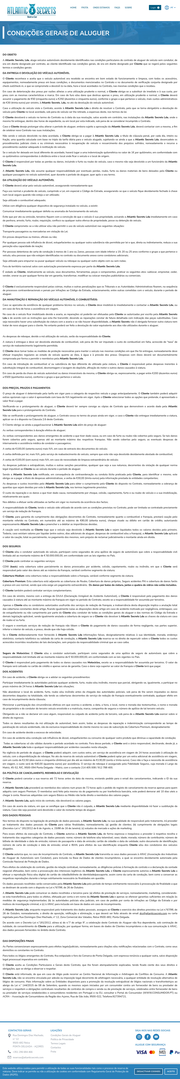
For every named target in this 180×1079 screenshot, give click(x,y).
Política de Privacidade (62, 1039)
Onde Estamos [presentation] (101, 7)
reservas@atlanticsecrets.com (28, 1057)
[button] (170, 7)
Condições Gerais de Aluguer (66, 1035)
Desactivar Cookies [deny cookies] (148, 1071)
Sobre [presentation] (128, 7)
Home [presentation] (73, 7)
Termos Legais (58, 1043)
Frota (53, 1051)
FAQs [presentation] (117, 7)
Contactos (56, 1047)
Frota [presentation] (84, 7)
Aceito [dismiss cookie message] (171, 1071)
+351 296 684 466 (22, 1052)
